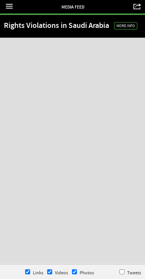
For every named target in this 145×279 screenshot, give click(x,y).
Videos (57, 272)
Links (34, 272)
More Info (125, 25)
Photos (83, 272)
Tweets (130, 272)
